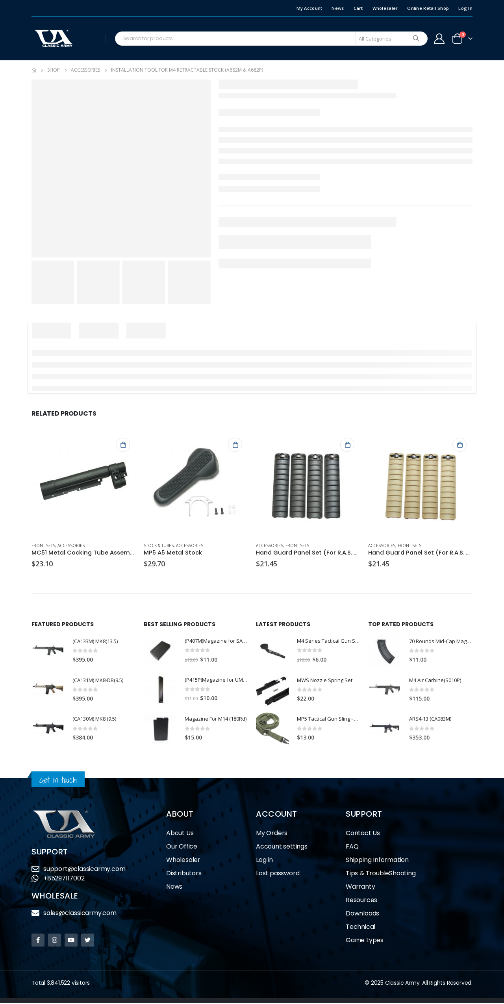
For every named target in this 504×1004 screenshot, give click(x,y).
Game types (365, 941)
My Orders (271, 834)
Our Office (181, 847)
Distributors (184, 874)
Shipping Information (377, 860)
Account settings (282, 847)
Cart (358, 8)
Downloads (362, 914)
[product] (84, 484)
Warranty (360, 887)
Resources (361, 901)
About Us (179, 834)
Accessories (71, 545)
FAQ (352, 847)
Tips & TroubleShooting (381, 874)
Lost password (277, 874)
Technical (360, 927)
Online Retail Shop (428, 8)
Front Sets (43, 545)
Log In (465, 8)
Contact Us (363, 834)
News (338, 8)
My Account (309, 8)
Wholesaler (385, 8)
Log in (264, 860)
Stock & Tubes (159, 545)
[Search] (416, 38)
